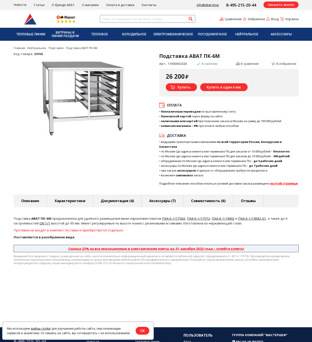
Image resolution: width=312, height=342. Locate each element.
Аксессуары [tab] (162, 200)
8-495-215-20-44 (241, 5)
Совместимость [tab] (208, 200)
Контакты (149, 5)
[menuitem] (31, 34)
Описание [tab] (30, 200)
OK (142, 330)
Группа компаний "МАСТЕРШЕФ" (260, 339)
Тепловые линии (30, 34)
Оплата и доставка (120, 5)
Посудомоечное (212, 34)
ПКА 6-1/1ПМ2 (173, 218)
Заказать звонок (281, 5)
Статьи (39, 5)
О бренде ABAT (63, 5)
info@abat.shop (208, 5)
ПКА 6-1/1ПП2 (198, 218)
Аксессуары (281, 34)
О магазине (90, 5)
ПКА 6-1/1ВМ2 (223, 218)
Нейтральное (246, 34)
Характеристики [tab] (70, 200)
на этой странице (284, 183)
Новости (20, 5)
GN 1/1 (44, 223)
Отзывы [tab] (248, 200)
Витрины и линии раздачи (65, 34)
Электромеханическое (173, 34)
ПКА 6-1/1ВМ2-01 (252, 218)
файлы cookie (41, 328)
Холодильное (134, 34)
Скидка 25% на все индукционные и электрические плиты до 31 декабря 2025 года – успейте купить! (156, 248)
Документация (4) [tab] (117, 200)
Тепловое (99, 34)
